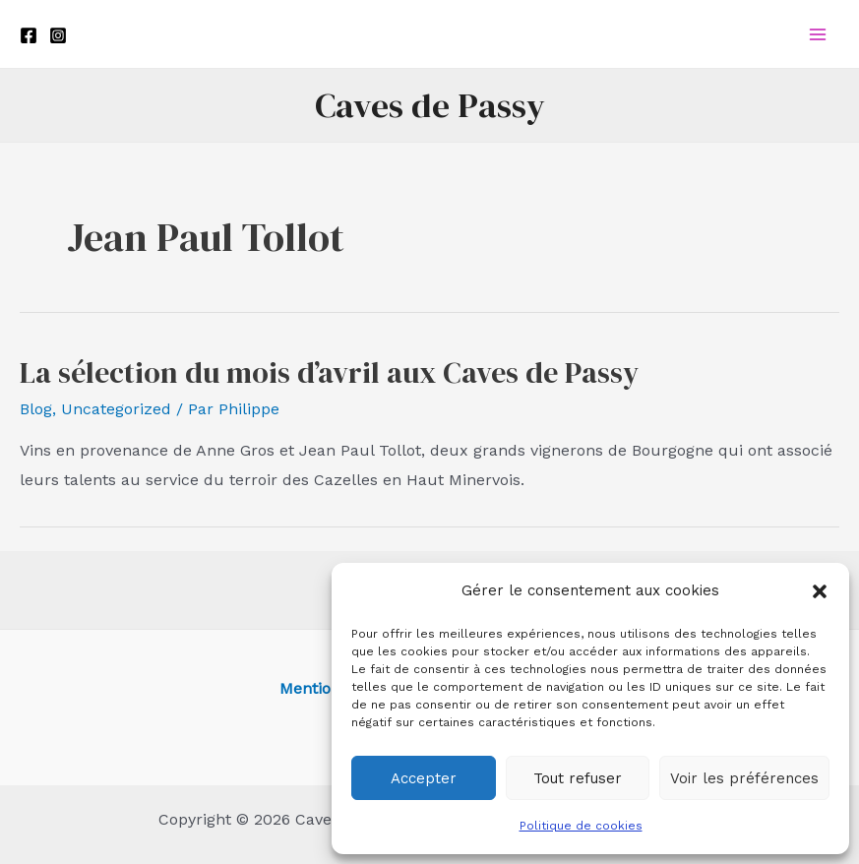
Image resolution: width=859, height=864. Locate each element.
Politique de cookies (581, 826)
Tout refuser (577, 778)
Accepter (424, 778)
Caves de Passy (430, 105)
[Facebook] (28, 35)
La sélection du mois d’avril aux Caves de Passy (329, 372)
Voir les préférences (744, 778)
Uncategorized (116, 409)
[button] (819, 591)
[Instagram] (58, 35)
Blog (36, 409)
